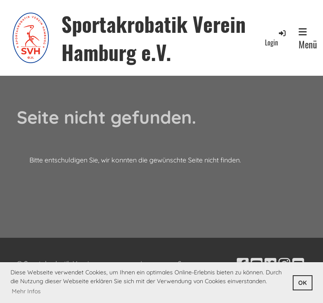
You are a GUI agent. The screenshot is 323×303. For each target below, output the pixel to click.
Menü (308, 39)
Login (276, 38)
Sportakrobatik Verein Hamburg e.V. (153, 38)
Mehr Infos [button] (26, 291)
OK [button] (302, 283)
